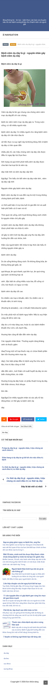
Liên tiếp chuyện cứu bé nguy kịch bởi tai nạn (22, 583)
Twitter (41, 419)
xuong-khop (8, 669)
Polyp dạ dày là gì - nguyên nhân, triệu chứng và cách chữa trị (22, 449)
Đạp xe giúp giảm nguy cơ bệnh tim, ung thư (21, 542)
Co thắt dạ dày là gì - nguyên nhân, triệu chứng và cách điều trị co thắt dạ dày (23, 468)
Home (6, 44)
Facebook (27, 419)
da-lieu (6, 658)
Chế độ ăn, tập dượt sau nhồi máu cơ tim (20, 610)
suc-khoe (7, 664)
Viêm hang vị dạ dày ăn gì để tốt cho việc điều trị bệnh (22, 459)
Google (14, 419)
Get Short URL (26, 426)
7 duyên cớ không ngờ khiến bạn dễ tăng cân (22, 637)
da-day (13, 44)
